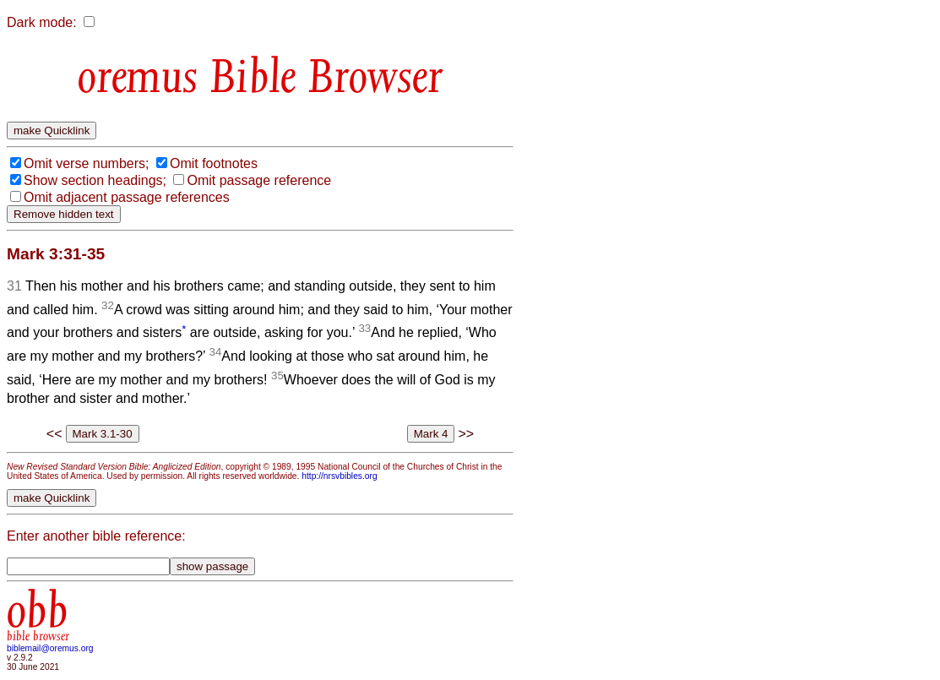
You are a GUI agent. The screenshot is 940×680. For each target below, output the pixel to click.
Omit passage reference (259, 180)
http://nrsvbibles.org (339, 476)
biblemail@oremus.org (50, 648)
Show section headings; (95, 180)
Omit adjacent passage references (127, 197)
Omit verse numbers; (86, 163)
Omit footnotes (214, 163)
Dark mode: (42, 22)
